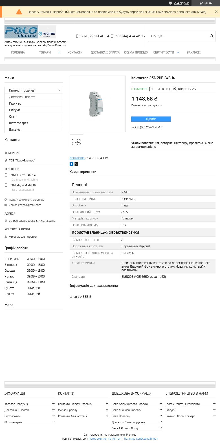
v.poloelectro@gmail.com (25, 205)
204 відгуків (181, 3)
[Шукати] (212, 36)
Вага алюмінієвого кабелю (130, 404)
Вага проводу (121, 416)
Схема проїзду (136, 52)
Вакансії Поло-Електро (180, 416)
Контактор (77, 158)
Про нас (15, 103)
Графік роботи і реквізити (182, 404)
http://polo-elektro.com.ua (26, 199)
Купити (151, 119)
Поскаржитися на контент (105, 438)
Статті (13, 116)
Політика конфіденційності (141, 438)
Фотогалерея (18, 123)
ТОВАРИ (45, 52)
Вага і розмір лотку (125, 428)
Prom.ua (131, 434)
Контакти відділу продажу (75, 404)
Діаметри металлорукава (128, 422)
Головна (18, 52)
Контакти (75, 52)
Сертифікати (163, 52)
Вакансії (194, 52)
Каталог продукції (22, 90)
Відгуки (14, 110)
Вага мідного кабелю (126, 410)
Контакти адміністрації (73, 416)
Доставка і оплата (105, 52)
